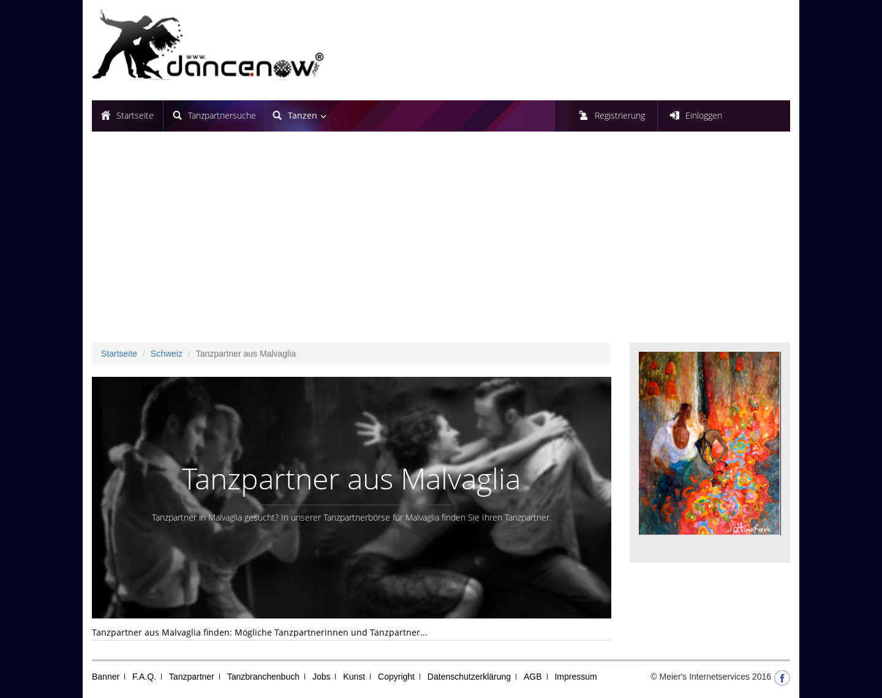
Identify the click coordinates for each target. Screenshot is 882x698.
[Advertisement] (441, 241)
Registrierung (620, 115)
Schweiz (167, 353)
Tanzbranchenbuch (263, 676)
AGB (533, 676)
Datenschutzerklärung (469, 676)
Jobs (321, 676)
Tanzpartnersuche (222, 115)
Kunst (354, 676)
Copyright (396, 676)
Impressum (575, 676)
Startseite (135, 115)
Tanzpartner (191, 676)
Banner (105, 676)
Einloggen (703, 115)
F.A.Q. (144, 676)
